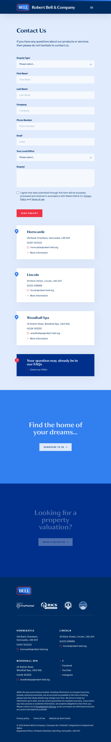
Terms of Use (39, 718)
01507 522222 (34, 242)
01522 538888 (34, 285)
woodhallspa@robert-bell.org (43, 333)
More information (37, 252)
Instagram (66, 675)
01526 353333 (34, 328)
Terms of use (37, 199)
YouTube (65, 670)
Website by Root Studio (60, 718)
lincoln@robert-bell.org (40, 290)
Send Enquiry (29, 213)
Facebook (66, 665)
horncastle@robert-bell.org (42, 247)
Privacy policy (23, 718)
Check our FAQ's (37, 369)
